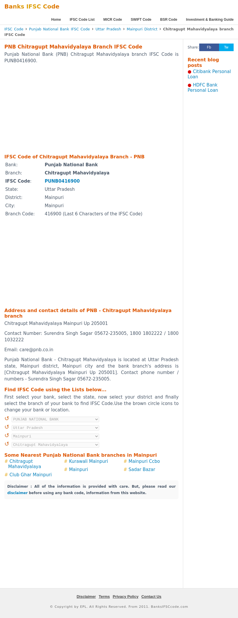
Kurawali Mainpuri (88, 461)
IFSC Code (13, 29)
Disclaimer (86, 596)
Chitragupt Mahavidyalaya (24, 464)
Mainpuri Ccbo (144, 461)
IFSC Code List (82, 20)
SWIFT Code (141, 20)
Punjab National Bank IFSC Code (59, 29)
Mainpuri (78, 469)
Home (56, 20)
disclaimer (17, 493)
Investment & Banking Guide (210, 20)
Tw (226, 47)
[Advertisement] (83, 108)
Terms (104, 596)
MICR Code (112, 20)
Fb (209, 47)
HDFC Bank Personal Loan (203, 87)
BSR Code (168, 20)
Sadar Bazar (142, 469)
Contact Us (151, 596)
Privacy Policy (126, 596)
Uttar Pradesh (108, 29)
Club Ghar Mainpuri (31, 474)
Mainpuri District (142, 29)
